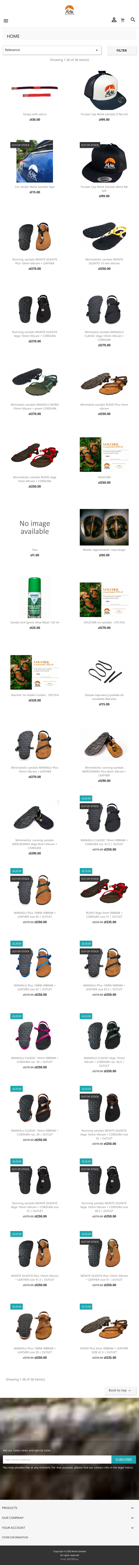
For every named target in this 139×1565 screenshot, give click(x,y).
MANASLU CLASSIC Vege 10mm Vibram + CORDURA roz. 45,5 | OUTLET (104, 1062)
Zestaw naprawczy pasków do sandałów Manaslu (104, 697)
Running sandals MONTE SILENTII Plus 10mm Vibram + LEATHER (34, 261)
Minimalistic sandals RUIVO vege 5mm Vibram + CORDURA (34, 479)
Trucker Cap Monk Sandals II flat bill (104, 114)
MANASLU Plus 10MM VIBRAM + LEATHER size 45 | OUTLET (35, 914)
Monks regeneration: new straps (104, 550)
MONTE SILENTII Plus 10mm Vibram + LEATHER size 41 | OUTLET (104, 1277)
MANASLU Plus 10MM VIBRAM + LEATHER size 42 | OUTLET (35, 987)
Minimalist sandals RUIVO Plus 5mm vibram (104, 406)
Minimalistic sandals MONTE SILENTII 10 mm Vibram (104, 261)
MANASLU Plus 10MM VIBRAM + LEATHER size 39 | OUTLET (35, 1350)
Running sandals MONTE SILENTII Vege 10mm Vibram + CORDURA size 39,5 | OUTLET (104, 1207)
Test (34, 550)
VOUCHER (104, 477)
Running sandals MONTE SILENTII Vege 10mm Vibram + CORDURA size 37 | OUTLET (35, 1207)
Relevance (52, 50)
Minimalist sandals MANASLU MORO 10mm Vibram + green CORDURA (35, 406)
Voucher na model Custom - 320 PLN (35, 695)
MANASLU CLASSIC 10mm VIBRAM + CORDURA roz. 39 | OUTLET (34, 1060)
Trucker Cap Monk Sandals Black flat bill (104, 188)
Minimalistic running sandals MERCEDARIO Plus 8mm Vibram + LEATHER (104, 771)
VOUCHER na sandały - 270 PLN (104, 622)
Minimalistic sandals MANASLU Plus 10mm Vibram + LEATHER (34, 769)
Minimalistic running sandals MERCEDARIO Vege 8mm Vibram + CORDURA (34, 844)
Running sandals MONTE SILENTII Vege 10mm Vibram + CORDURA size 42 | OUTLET (104, 1134)
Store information (15, 1537)
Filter (122, 50)
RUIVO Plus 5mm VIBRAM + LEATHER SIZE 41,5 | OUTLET (104, 1350)
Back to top (120, 1390)
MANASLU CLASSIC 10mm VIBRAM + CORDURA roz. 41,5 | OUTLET (104, 842)
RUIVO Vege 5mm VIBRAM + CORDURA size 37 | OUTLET (104, 914)
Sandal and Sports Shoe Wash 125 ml (34, 622)
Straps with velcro (35, 114)
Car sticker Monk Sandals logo (35, 187)
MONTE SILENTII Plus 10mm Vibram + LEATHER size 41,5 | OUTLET (34, 1277)
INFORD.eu (72, 1559)
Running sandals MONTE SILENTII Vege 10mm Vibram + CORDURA (34, 334)
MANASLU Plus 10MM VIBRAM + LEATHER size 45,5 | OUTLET (104, 987)
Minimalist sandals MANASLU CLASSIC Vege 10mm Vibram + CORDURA (104, 336)
